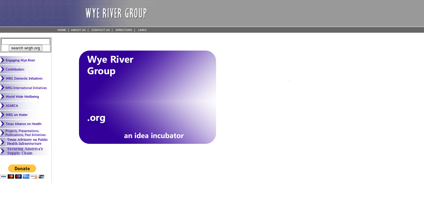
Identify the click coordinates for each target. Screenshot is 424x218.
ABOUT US (78, 29)
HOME (62, 29)
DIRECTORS (124, 29)
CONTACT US (100, 29)
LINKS (142, 29)
